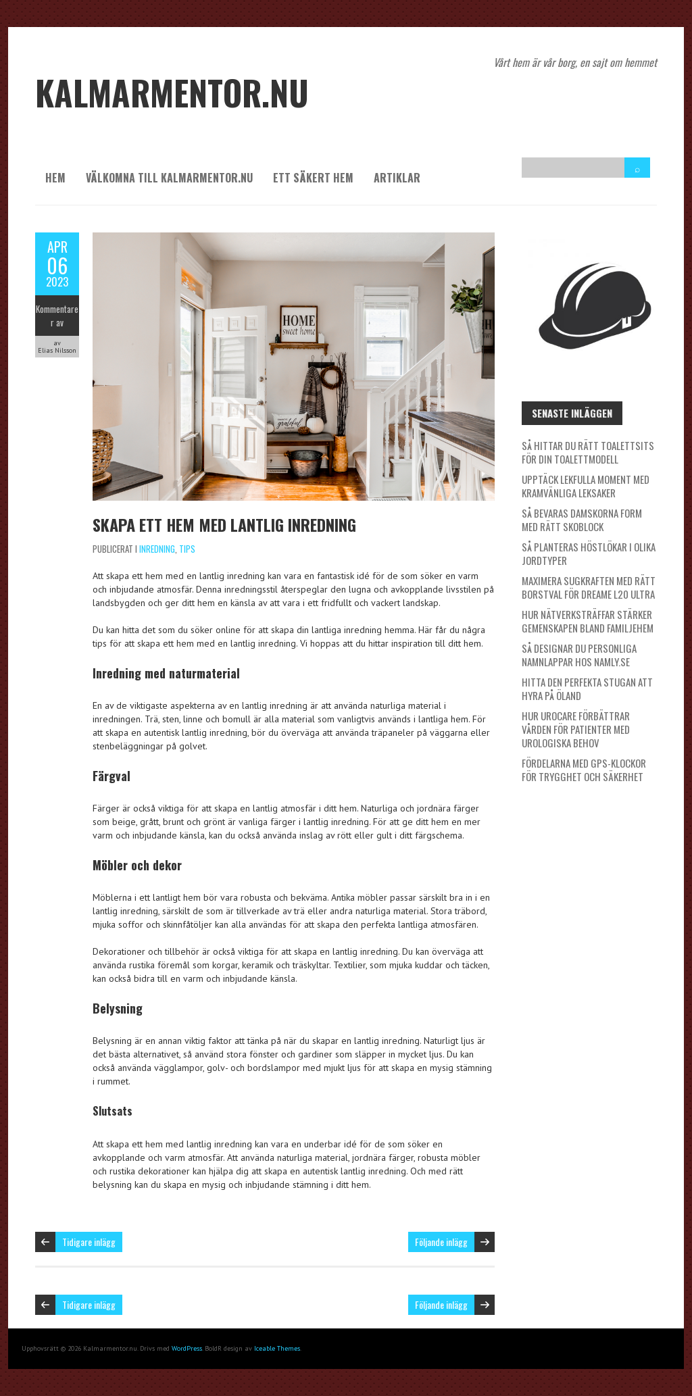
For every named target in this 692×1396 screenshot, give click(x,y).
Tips (187, 548)
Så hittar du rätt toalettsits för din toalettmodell (588, 452)
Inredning (157, 548)
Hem (55, 178)
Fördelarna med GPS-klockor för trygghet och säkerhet (584, 769)
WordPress (187, 1348)
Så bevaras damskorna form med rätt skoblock (582, 519)
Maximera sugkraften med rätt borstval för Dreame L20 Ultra (589, 587)
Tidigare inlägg (89, 1242)
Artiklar (397, 178)
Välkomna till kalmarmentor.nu (169, 178)
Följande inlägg (441, 1242)
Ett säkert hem (313, 178)
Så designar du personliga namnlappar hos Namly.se (579, 655)
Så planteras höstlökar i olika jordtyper (589, 553)
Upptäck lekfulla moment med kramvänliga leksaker (585, 486)
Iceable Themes (277, 1348)
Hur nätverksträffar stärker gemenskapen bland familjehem (587, 621)
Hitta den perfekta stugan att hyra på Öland (587, 688)
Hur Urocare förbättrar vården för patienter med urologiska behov (576, 729)
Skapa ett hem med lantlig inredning (224, 524)
